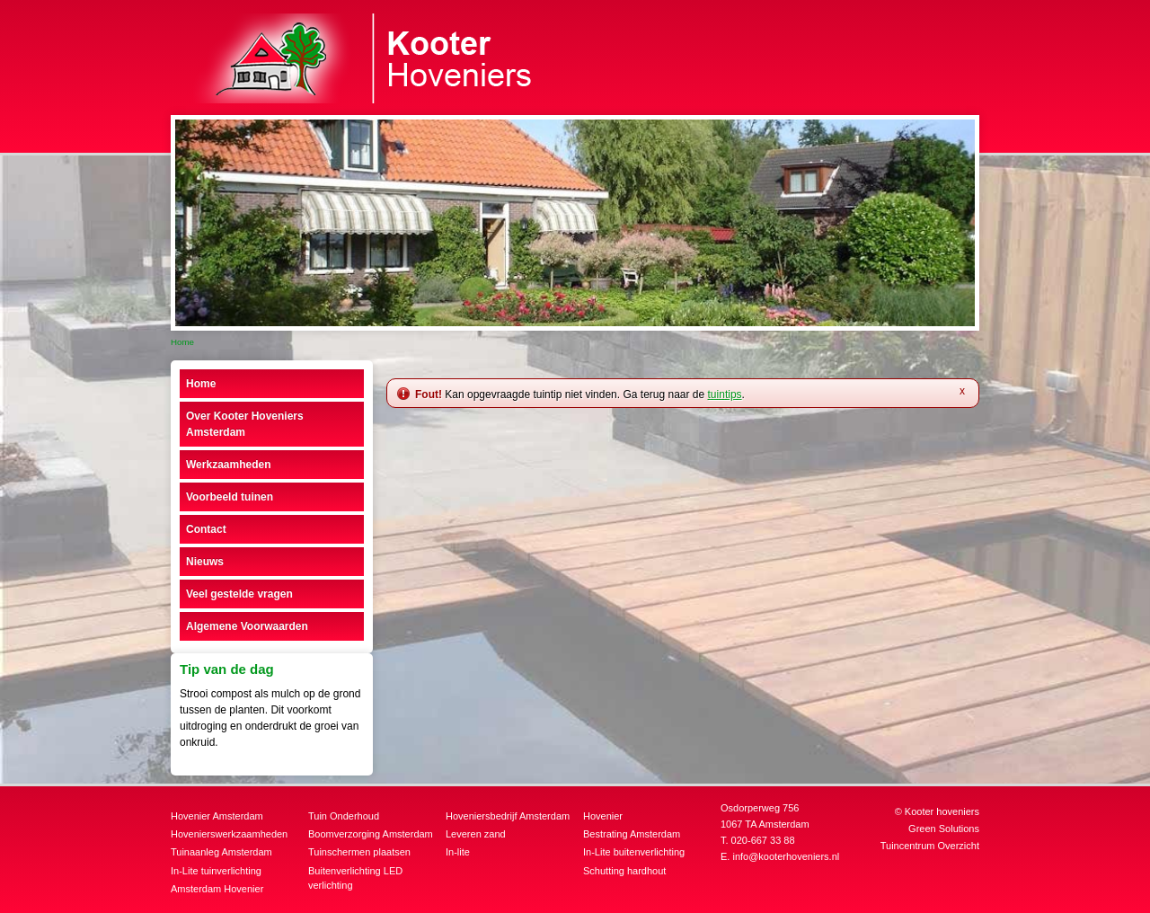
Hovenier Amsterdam (217, 816)
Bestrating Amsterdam (631, 834)
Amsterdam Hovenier (217, 888)
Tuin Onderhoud (343, 816)
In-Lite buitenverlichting (634, 852)
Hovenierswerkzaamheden (229, 834)
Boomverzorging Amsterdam (370, 834)
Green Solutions (943, 828)
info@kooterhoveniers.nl (785, 856)
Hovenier (603, 816)
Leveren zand (476, 834)
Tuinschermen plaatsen (359, 852)
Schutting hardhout (624, 870)
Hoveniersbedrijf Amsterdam (508, 816)
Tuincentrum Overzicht (929, 845)
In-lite (458, 852)
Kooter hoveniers (942, 811)
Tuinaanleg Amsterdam (221, 852)
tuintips (725, 394)
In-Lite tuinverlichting (216, 870)
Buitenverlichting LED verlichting (355, 878)
